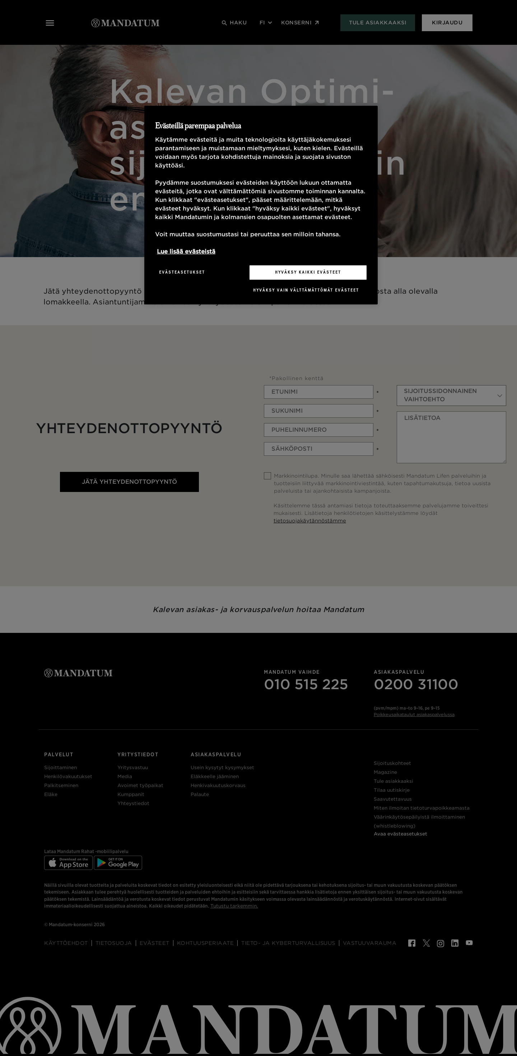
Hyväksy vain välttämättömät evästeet (306, 290)
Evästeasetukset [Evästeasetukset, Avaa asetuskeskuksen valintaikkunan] (182, 272)
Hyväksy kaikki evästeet (308, 272)
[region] (261, 205)
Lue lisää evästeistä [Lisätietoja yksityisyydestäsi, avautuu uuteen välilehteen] (186, 251)
